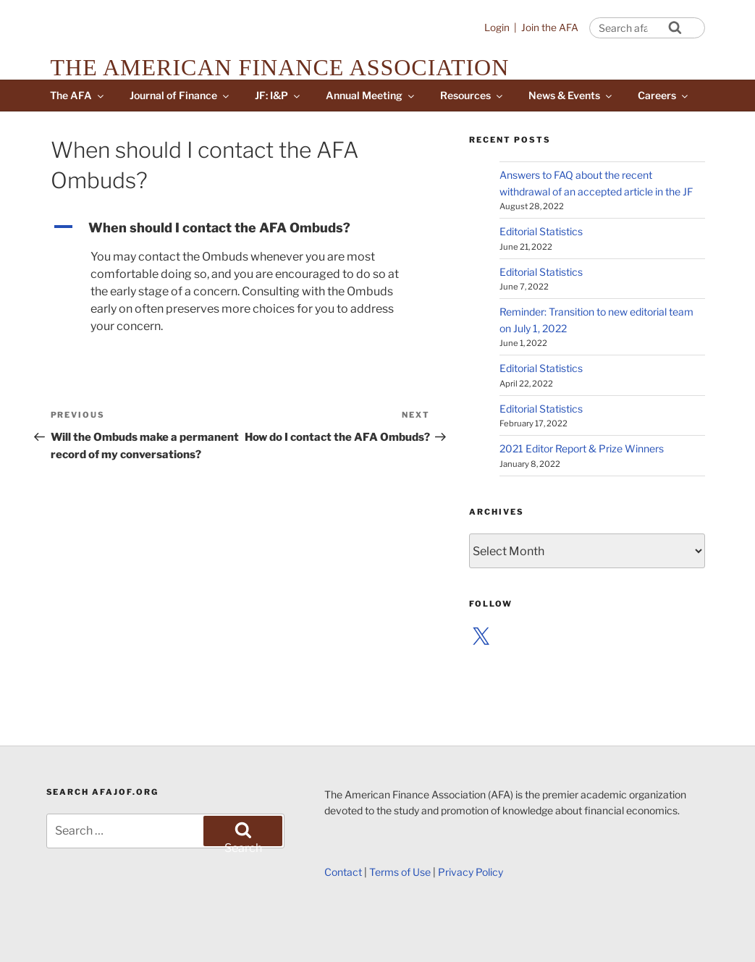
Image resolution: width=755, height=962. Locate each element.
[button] (240, 227)
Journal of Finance (180, 95)
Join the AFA (549, 27)
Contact (343, 872)
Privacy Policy (470, 872)
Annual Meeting (371, 95)
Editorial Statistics (541, 231)
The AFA (78, 95)
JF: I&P (278, 95)
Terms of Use (400, 872)
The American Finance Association (280, 67)
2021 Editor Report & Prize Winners (581, 448)
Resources (472, 95)
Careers (664, 95)
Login (497, 27)
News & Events (571, 95)
